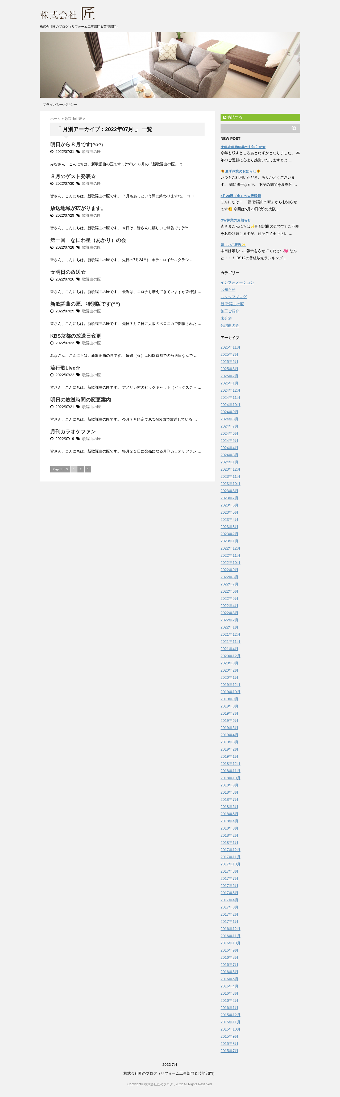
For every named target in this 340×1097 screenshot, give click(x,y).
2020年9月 (229, 663)
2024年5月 (229, 440)
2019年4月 (229, 735)
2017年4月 (229, 900)
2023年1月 (229, 541)
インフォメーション (237, 282)
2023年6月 (229, 505)
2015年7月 (229, 1051)
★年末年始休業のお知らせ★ (243, 147)
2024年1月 (229, 462)
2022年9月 (229, 570)
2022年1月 (229, 627)
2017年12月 (231, 850)
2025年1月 (229, 383)
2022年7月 (229, 584)
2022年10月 (231, 562)
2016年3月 (229, 993)
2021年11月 (231, 641)
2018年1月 (229, 842)
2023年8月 (229, 491)
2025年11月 (231, 347)
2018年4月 (229, 821)
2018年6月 (229, 807)
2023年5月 (229, 512)
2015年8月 (229, 1043)
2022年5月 (229, 598)
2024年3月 (229, 455)
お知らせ (228, 289)
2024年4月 (229, 448)
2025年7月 (229, 354)
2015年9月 (229, 1036)
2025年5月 (229, 361)
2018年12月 (231, 763)
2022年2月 (229, 620)
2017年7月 (229, 878)
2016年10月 (231, 943)
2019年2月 (229, 749)
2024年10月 (231, 405)
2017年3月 (229, 907)
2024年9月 (229, 412)
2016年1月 (229, 1008)
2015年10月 (231, 1029)
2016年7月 (229, 964)
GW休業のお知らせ (236, 220)
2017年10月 (231, 864)
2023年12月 (231, 469)
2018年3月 (229, 828)
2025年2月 (229, 376)
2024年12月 (231, 390)
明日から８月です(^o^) (76, 144)
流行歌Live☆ (65, 368)
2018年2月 (229, 835)
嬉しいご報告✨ (233, 245)
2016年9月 (229, 950)
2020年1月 (229, 677)
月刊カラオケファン (73, 431)
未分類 (226, 318)
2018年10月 (231, 778)
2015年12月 (231, 1015)
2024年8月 (229, 419)
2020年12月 (231, 656)
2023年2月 (229, 534)
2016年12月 (231, 929)
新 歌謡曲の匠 (232, 304)
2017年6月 (229, 886)
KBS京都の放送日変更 (75, 336)
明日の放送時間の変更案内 (80, 400)
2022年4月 (229, 606)
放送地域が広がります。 (78, 208)
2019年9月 (229, 699)
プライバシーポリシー (60, 105)
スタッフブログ (234, 297)
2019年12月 (231, 685)
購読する (232, 117)
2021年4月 (229, 649)
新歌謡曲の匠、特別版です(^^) (85, 304)
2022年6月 (229, 591)
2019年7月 (229, 713)
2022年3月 (229, 613)
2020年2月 (229, 670)
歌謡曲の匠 (91, 151)
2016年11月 (231, 936)
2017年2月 (229, 914)
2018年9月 (229, 785)
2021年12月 (231, 634)
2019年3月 (229, 742)
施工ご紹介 (230, 311)
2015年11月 (231, 1022)
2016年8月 (229, 957)
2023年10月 (231, 483)
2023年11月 (231, 476)
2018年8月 (229, 792)
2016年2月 (229, 1000)
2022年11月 (231, 555)
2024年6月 (229, 433)
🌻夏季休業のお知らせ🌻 (241, 171)
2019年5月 (229, 728)
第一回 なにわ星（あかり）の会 (88, 240)
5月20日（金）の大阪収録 (241, 196)
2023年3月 (229, 527)
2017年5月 (229, 893)
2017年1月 (229, 921)
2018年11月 (231, 771)
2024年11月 (231, 397)
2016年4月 (229, 986)
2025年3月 (229, 369)
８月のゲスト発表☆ (73, 176)
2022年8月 (229, 577)
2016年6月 (229, 972)
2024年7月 (229, 426)
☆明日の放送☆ (68, 272)
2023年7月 (229, 498)
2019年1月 (229, 756)
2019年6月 (229, 720)
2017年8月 (229, 871)
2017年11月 (231, 857)
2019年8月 (229, 706)
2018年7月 (229, 799)
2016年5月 (229, 979)
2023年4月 (229, 519)
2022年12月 (231, 548)
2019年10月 (231, 692)
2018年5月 (229, 814)
